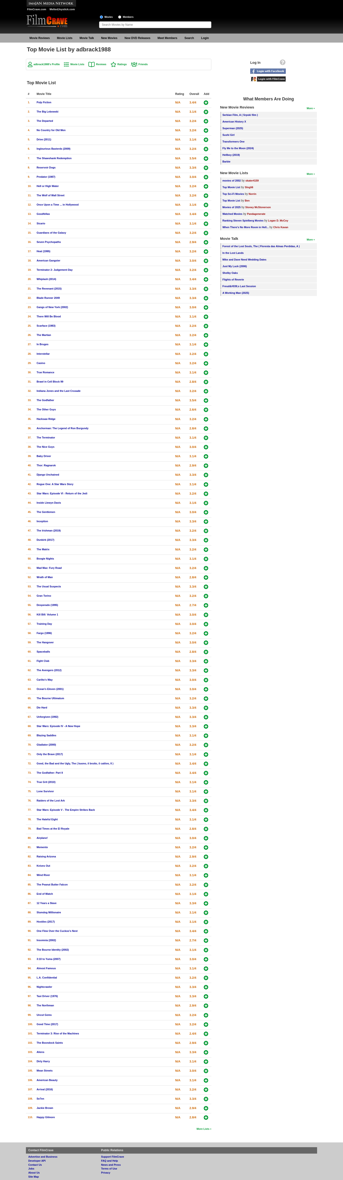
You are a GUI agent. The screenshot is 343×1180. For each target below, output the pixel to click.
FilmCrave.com (36, 9)
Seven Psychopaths (49, 242)
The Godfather (45, 400)
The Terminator (46, 437)
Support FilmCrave (112, 1156)
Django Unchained (48, 474)
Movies (109, 17)
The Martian (44, 335)
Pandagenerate (256, 213)
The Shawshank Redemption (54, 158)
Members (128, 17)
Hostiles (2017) (46, 921)
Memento (42, 847)
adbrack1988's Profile (47, 64)
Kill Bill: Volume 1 (47, 614)
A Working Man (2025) (235, 292)
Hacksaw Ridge (46, 419)
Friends (143, 64)
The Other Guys (46, 409)
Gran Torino (44, 595)
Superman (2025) (232, 128)
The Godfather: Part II (50, 772)
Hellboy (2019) (231, 154)
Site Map (33, 1176)
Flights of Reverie (233, 279)
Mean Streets (45, 1070)
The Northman (45, 1005)
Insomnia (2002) (46, 940)
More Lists (203, 1128)
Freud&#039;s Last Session (239, 286)
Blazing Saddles (46, 735)
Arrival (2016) (45, 1089)
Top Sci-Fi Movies (233, 193)
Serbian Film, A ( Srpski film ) (240, 114)
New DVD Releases (137, 38)
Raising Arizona (46, 856)
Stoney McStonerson (258, 207)
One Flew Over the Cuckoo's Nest (57, 930)
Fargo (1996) (44, 633)
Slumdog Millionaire (49, 912)
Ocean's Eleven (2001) (50, 689)
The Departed (45, 120)
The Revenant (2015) (49, 288)
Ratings (122, 64)
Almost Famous (46, 968)
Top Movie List (231, 187)
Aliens (40, 1052)
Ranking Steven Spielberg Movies (243, 220)
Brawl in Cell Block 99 (50, 381)
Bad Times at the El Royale (53, 828)
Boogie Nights (45, 558)
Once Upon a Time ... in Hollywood (58, 204)
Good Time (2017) (47, 1024)
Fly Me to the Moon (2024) (238, 148)
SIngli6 (249, 187)
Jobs (31, 1168)
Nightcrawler (44, 986)
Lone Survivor (45, 791)
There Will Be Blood (49, 316)
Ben (247, 200)
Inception (42, 521)
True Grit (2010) (46, 782)
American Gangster (48, 260)
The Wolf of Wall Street (50, 195)
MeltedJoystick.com (62, 9)
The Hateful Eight (47, 819)
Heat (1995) (43, 251)
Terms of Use (109, 1168)
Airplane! (42, 837)
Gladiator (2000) (46, 744)
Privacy (105, 1172)
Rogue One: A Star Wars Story (55, 484)
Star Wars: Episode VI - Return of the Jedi (62, 493)
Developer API (37, 1160)
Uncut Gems (44, 1014)
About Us (34, 1172)
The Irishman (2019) (49, 530)
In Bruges (42, 344)
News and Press (111, 1164)
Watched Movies (232, 213)
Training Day (44, 623)
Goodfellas (43, 213)
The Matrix (43, 549)
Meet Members (167, 38)
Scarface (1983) (46, 325)
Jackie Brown (45, 1107)
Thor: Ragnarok (46, 465)
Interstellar (43, 353)
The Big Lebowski (47, 111)
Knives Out (43, 865)
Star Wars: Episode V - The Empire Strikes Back (66, 809)
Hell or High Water (48, 186)
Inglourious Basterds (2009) (53, 148)
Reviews (101, 64)
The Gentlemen (46, 512)
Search (189, 38)
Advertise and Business (42, 1156)
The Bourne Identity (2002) (53, 949)
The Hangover (45, 642)
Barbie (226, 161)
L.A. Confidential (47, 977)
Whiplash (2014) (46, 279)
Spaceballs (43, 651)
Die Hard (42, 707)
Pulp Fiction (44, 102)
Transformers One (233, 141)
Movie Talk (87, 38)
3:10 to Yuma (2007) (49, 959)
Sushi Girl (228, 134)
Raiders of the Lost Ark (51, 800)
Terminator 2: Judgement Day (55, 269)
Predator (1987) (46, 176)
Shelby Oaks (230, 272)
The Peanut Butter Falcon (52, 884)
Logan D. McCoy (278, 220)
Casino (41, 363)
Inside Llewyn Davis (49, 502)
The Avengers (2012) (49, 670)
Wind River (43, 875)
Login (205, 38)
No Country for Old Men (51, 130)
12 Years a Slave (47, 903)
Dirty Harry (43, 1061)
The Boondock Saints (50, 1042)
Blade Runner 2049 (48, 297)
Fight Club (43, 660)
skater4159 (252, 180)
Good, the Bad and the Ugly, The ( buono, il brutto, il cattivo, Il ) (75, 763)
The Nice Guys (45, 446)
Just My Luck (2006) (234, 266)
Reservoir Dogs (46, 167)
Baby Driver (44, 456)
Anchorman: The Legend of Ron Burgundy (62, 428)
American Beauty (47, 1080)
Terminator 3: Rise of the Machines (58, 1033)
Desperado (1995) (47, 605)
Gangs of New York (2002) (52, 307)
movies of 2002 (231, 180)
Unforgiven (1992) (47, 716)
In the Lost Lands (233, 252)
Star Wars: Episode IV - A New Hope (58, 726)
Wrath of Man (45, 577)
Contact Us (35, 1164)
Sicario (41, 223)
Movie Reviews (39, 38)
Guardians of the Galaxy (51, 232)
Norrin (252, 193)
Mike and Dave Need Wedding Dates (244, 259)
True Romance (45, 372)
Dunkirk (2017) (45, 539)
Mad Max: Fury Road (49, 567)
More (310, 108)
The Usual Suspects (49, 586)
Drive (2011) (44, 139)
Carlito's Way (45, 679)
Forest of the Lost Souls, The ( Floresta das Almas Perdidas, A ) (261, 246)
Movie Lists (64, 38)
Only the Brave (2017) (50, 754)
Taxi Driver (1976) (47, 996)
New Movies (109, 38)
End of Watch (45, 893)
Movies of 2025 (231, 207)
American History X (234, 121)
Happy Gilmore (46, 1117)
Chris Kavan (280, 227)
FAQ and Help (109, 1160)
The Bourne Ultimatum (50, 698)
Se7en (40, 1098)
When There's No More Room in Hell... (245, 227)
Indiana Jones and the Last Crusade (59, 390)
